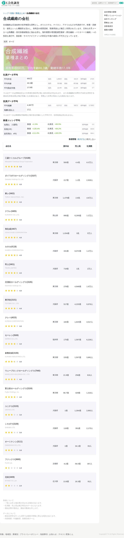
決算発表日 (108, 26)
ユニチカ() (12, 406)
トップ (6, 13)
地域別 (8, 534)
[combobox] (97, 3)
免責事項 (44, 534)
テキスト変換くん (65, 534)
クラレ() (11, 211)
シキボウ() (12, 424)
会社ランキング (110, 19)
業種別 (15, 534)
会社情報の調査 (110, 12)
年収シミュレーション (113, 15)
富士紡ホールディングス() (18, 388)
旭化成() (11, 229)
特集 (12, 13)
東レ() (10, 193)
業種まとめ (20, 13)
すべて (11, 42)
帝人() (10, 264)
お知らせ (53, 534)
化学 (5, 42)
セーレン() (12, 335)
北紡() (10, 477)
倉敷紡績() (12, 353)
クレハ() (11, 317)
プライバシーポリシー (29, 534)
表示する (81, 139)
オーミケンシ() (14, 442)
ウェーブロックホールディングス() (22, 371)
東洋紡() (11, 300)
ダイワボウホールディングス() (20, 176)
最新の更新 (108, 30)
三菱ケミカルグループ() (18, 158)
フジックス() (13, 459)
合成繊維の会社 (32, 13)
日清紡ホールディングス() (18, 282)
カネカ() (11, 247)
